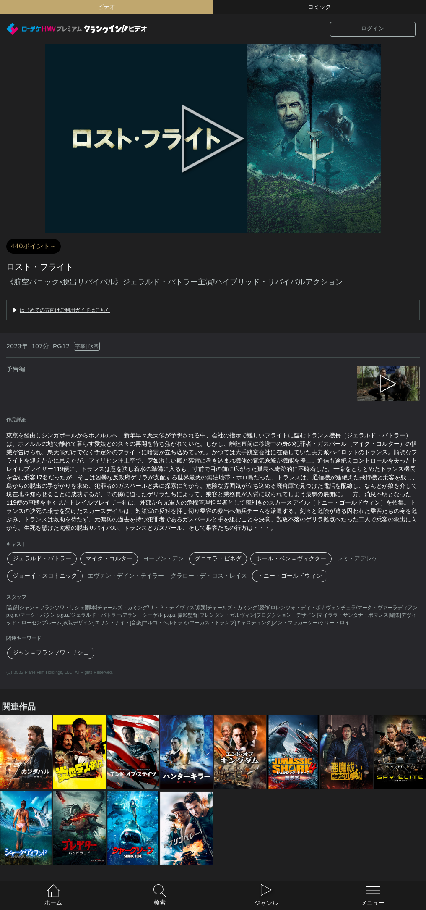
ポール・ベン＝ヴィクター (291, 559)
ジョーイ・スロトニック (45, 576)
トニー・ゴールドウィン (289, 576)
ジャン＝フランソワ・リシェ (51, 653)
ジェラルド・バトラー (42, 559)
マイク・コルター (109, 559)
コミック (319, 7)
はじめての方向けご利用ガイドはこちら (65, 310)
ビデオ (106, 7)
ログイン (372, 28)
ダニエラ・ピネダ (218, 559)
